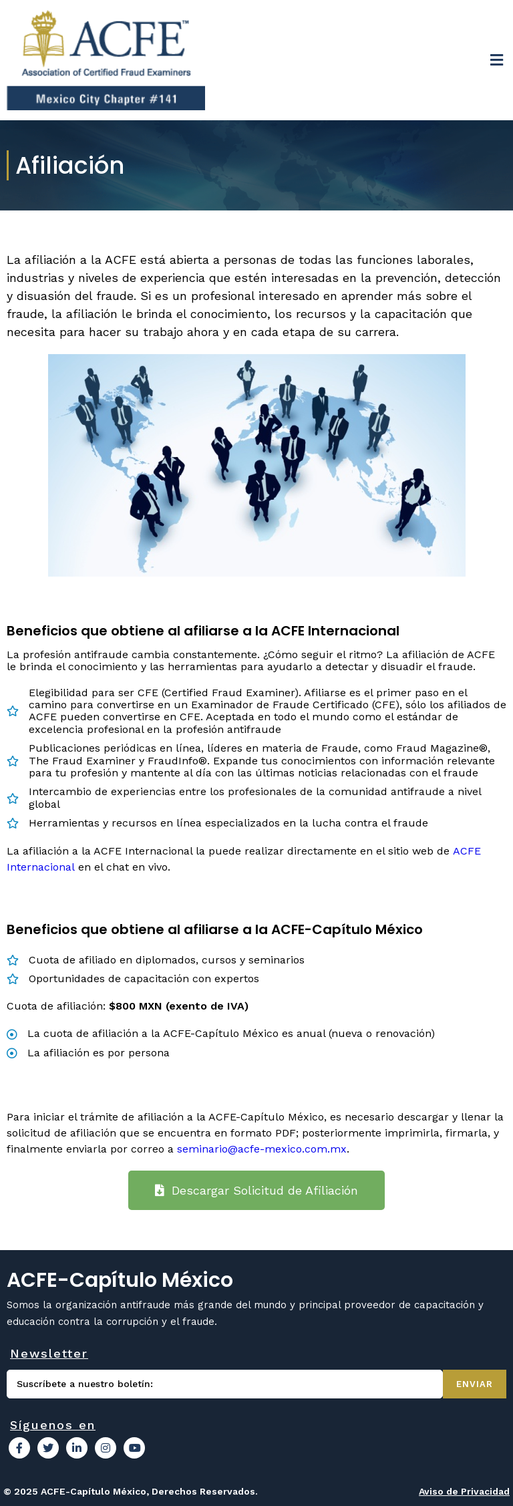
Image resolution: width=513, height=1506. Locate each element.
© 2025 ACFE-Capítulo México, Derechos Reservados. (130, 1491)
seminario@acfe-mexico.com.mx (262, 1149)
